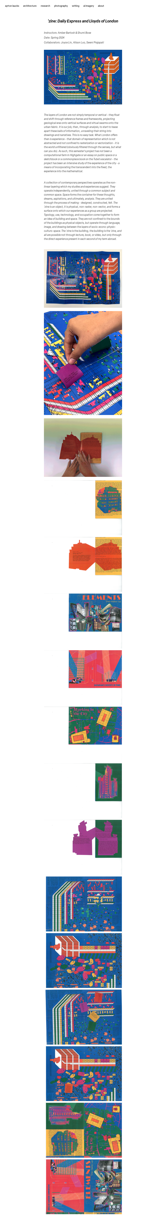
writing (75, 5)
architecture (30, 5)
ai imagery (88, 5)
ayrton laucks (12, 5)
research (45, 5)
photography (61, 5)
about (101, 5)
